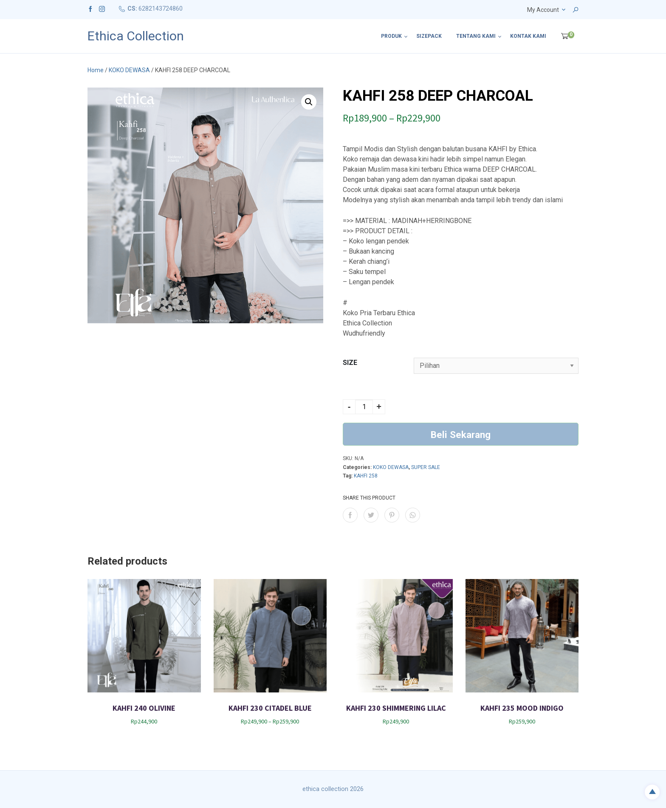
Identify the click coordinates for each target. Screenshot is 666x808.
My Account (543, 9)
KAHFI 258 (366, 476)
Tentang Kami (476, 36)
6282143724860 (160, 8)
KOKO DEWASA (129, 70)
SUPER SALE (425, 467)
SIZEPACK (429, 36)
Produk (391, 36)
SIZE (350, 363)
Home (95, 70)
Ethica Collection (135, 36)
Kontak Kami (528, 36)
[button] (308, 102)
